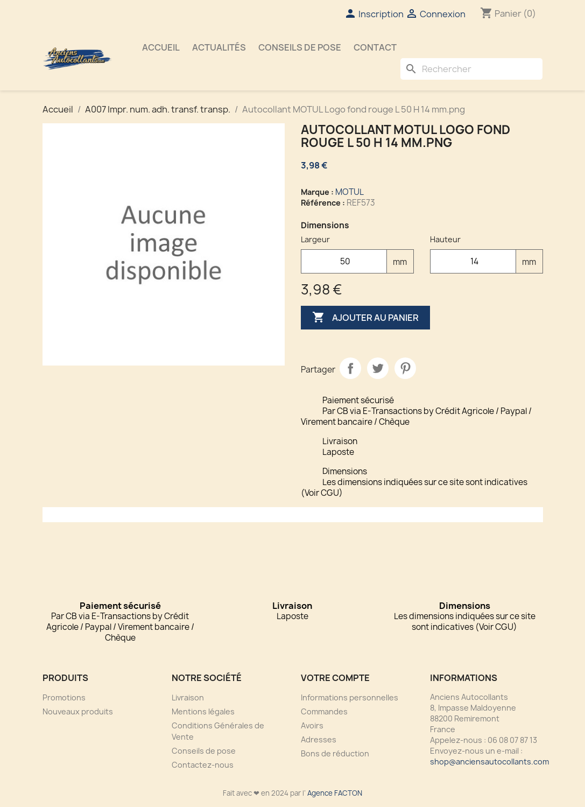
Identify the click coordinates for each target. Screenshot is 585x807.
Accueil (161, 47)
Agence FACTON (334, 793)
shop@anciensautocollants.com (489, 761)
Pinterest (405, 368)
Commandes (324, 711)
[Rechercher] (471, 69)
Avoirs (312, 725)
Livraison (188, 697)
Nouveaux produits (78, 711)
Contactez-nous (203, 765)
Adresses (318, 739)
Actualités (219, 47)
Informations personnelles (349, 697)
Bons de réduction (335, 753)
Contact (375, 47)
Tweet (378, 368)
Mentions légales (203, 711)
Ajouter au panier (365, 318)
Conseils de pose (299, 47)
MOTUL (349, 192)
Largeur (315, 239)
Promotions (64, 697)
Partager (350, 368)
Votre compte (335, 678)
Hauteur (445, 239)
